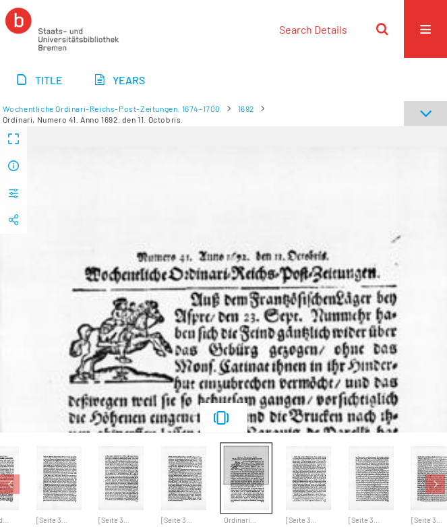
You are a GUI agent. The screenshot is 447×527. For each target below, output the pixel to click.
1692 (246, 108)
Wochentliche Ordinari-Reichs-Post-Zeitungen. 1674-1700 (111, 108)
